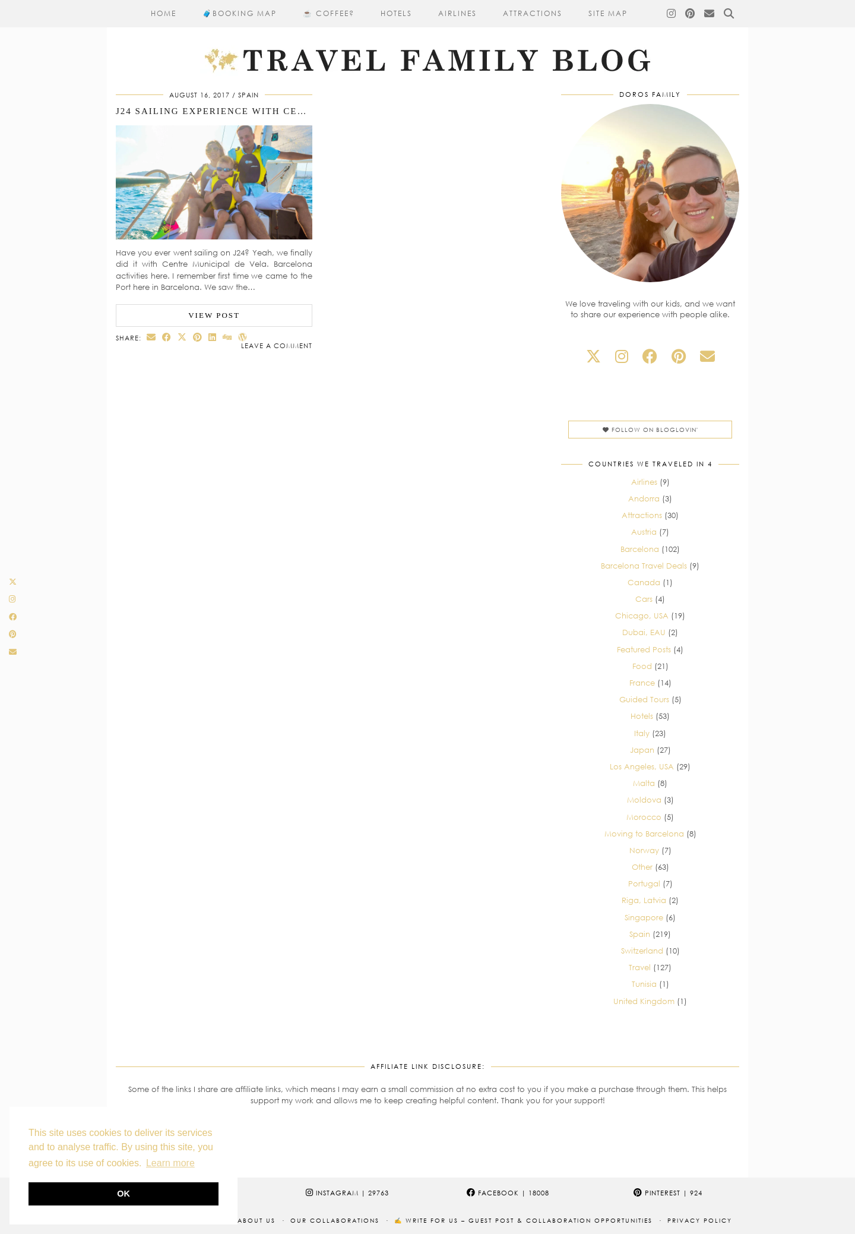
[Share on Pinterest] (197, 337)
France (642, 682)
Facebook (508, 1193)
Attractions (532, 13)
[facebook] (649, 356)
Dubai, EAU (644, 632)
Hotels (396, 13)
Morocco (643, 817)
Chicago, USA (642, 615)
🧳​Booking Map (239, 13)
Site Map (608, 13)
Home (163, 13)
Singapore (644, 917)
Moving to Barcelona (644, 833)
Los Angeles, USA (642, 766)
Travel (640, 967)
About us (257, 1220)
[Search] (729, 13)
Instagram (347, 1193)
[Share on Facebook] (167, 337)
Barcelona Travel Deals (644, 565)
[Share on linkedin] (212, 337)
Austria (644, 531)
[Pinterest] (690, 13)
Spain (248, 95)
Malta (644, 783)
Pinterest (668, 1193)
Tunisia (644, 984)
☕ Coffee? (328, 13)
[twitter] (593, 356)
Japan (642, 750)
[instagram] (621, 356)
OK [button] (123, 1193)
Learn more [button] (170, 1163)
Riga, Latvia (644, 900)
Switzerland (642, 950)
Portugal (644, 883)
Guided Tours (644, 699)
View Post (214, 315)
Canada (644, 582)
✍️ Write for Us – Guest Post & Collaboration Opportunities (523, 1220)
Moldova (644, 799)
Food (642, 666)
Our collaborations (334, 1220)
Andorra (644, 498)
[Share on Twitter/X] (182, 337)
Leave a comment (276, 345)
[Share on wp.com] (243, 337)
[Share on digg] (227, 337)
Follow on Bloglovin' (650, 429)
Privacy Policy (699, 1220)
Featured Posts (644, 649)
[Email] (709, 13)
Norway (644, 850)
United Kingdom (643, 1001)
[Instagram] (672, 13)
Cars (644, 599)
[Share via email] (151, 337)
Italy (642, 733)
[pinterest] (679, 356)
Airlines (457, 13)
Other (642, 867)
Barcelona (639, 549)
